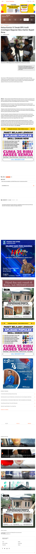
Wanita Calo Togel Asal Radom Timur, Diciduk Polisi (12, 488)
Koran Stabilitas (10, 1)
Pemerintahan (6, 25)
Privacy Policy (20, 543)
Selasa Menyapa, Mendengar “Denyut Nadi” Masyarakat (13, 478)
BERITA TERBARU (4, 409)
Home (2, 25)
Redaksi (19, 541)
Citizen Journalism (4, 543)
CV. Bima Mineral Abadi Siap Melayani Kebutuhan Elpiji (13, 445)
